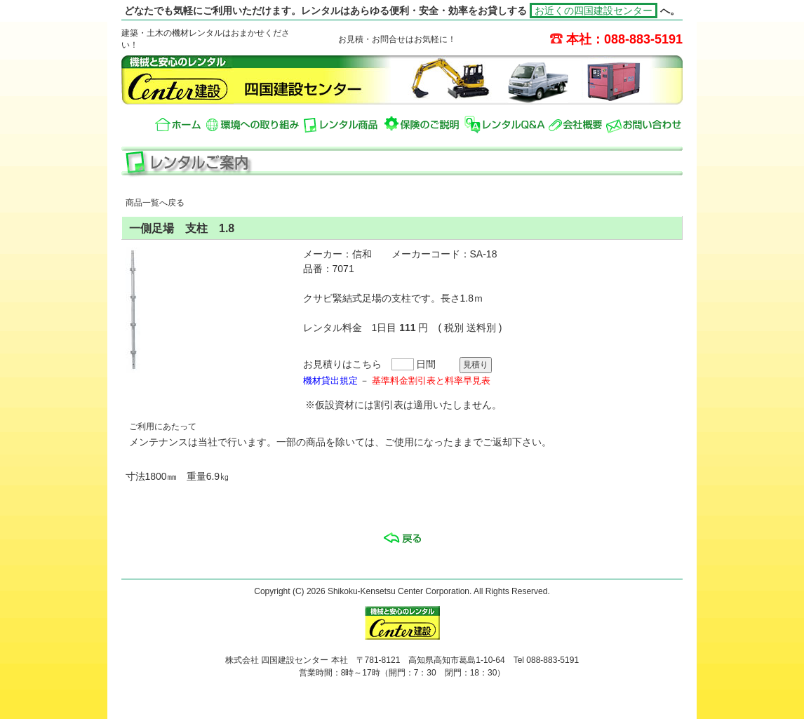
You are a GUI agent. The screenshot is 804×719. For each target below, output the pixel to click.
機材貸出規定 (330, 380)
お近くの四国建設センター (593, 10)
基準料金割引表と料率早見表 (431, 380)
